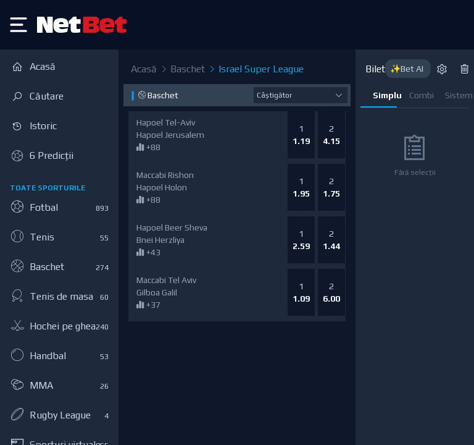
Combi (421, 95)
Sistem (457, 95)
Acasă (144, 69)
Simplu (385, 95)
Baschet (182, 69)
